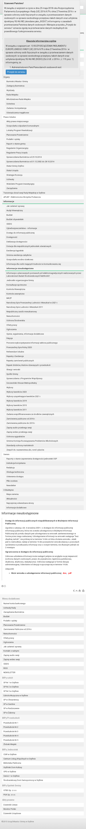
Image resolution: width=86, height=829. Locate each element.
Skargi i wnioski (13, 369)
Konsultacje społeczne (16, 285)
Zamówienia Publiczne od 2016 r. (17, 629)
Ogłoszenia (11, 329)
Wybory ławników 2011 (16, 410)
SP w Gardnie (9, 704)
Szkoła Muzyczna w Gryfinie (15, 695)
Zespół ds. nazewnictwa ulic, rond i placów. (25, 450)
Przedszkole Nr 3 (10, 731)
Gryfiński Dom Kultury (12, 767)
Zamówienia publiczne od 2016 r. (20, 419)
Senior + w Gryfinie (11, 776)
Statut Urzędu (12, 170)
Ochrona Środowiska (15, 320)
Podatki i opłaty (13, 139)
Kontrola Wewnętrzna (15, 289)
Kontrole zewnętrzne (15, 294)
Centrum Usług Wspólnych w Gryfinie (19, 759)
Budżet (9, 215)
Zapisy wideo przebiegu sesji (19, 432)
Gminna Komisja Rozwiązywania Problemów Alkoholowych (32, 441)
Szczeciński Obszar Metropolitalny (21, 383)
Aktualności (11, 499)
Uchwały (10, 179)
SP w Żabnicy (9, 713)
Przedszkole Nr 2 (10, 727)
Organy (6, 77)
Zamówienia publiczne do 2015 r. (20, 423)
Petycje (9, 338)
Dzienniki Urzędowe (12, 813)
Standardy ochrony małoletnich (20, 445)
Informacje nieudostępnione (20, 268)
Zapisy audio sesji (11, 655)
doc (64, 573)
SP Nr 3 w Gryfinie (11, 691)
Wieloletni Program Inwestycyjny (20, 184)
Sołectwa (10, 104)
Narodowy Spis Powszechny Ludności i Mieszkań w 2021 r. (32, 303)
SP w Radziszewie (11, 708)
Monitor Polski (9, 809)
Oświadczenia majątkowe (17, 113)
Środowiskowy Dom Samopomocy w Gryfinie (23, 780)
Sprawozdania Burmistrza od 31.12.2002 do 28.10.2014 (30, 161)
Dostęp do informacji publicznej (20, 233)
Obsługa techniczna (15, 472)
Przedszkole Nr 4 (10, 736)
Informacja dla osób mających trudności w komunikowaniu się (33, 264)
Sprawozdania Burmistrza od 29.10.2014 (24, 157)
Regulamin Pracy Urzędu (17, 153)
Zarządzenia (11, 188)
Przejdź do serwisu (16, 72)
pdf (70, 573)
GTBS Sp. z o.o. (10, 790)
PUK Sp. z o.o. (9, 795)
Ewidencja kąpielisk (15, 250)
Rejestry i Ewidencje (15, 356)
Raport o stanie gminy (15, 144)
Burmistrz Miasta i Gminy (17, 81)
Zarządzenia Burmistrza (13, 612)
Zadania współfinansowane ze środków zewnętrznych (30, 414)
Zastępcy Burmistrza (15, 86)
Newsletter (11, 485)
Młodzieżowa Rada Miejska (18, 99)
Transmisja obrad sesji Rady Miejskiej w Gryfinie (24, 193)
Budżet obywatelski (14, 219)
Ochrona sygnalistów (15, 436)
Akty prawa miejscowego (17, 121)
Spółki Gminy (12, 374)
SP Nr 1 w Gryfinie (11, 682)
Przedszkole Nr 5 (10, 740)
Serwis (6, 454)
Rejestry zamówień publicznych (20, 360)
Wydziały (10, 90)
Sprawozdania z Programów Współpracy (24, 378)
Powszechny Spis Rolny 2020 (19, 347)
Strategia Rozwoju (14, 175)
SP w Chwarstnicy (11, 700)
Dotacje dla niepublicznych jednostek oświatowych (28, 246)
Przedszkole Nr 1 (10, 723)
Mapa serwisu (12, 494)
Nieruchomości (13, 316)
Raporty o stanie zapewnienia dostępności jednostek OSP (31, 459)
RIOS (5, 668)
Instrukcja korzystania (15, 463)
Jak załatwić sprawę (15, 206)
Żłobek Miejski (9, 744)
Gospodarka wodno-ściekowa (19, 259)
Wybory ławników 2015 (16, 405)
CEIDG (9, 224)
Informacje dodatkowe (16, 507)
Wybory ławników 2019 (16, 401)
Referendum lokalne (15, 352)
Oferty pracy (11, 325)
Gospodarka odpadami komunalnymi (22, 126)
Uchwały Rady (9, 608)
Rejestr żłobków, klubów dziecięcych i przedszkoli (28, 365)
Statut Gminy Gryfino (15, 166)
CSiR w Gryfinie (9, 754)
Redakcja (10, 467)
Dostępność (11, 237)
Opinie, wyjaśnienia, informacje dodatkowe (25, 334)
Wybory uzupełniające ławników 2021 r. (23, 396)
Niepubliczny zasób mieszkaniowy (21, 311)
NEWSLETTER (9, 672)
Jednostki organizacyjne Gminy (20, 280)
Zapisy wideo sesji (11, 659)
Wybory (9, 387)
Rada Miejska (12, 95)
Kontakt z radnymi (11, 651)
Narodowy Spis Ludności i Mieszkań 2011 (24, 307)
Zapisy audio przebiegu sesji (19, 427)
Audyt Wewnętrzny (14, 210)
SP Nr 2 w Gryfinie (11, 687)
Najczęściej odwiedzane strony (20, 503)
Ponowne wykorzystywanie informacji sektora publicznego (32, 343)
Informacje (8, 201)
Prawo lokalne (9, 117)
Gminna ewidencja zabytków (18, 255)
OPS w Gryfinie (9, 771)
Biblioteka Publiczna (12, 763)
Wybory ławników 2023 (16, 392)
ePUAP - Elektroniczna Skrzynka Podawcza (22, 197)
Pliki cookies (11, 481)
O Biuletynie (8, 490)
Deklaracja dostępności (16, 242)
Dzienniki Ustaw (10, 805)
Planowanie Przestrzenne (17, 135)
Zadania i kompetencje (16, 108)
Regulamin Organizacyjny (17, 148)
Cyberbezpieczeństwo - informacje (21, 228)
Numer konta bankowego (14, 603)
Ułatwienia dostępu (14, 476)
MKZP (9, 298)
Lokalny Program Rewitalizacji (19, 130)
